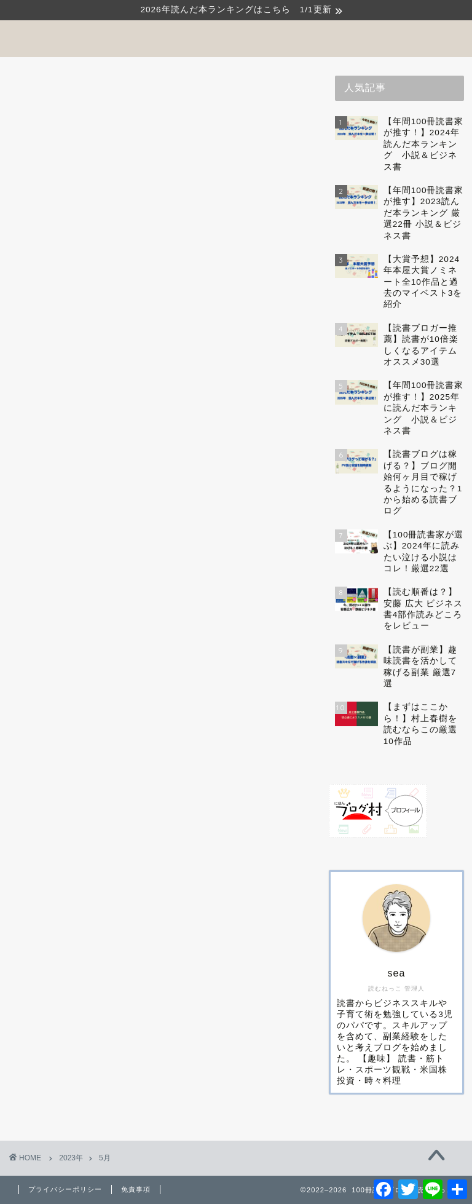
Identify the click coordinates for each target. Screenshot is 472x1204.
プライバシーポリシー (65, 1189)
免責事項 (136, 1189)
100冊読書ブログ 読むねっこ (236, 38)
